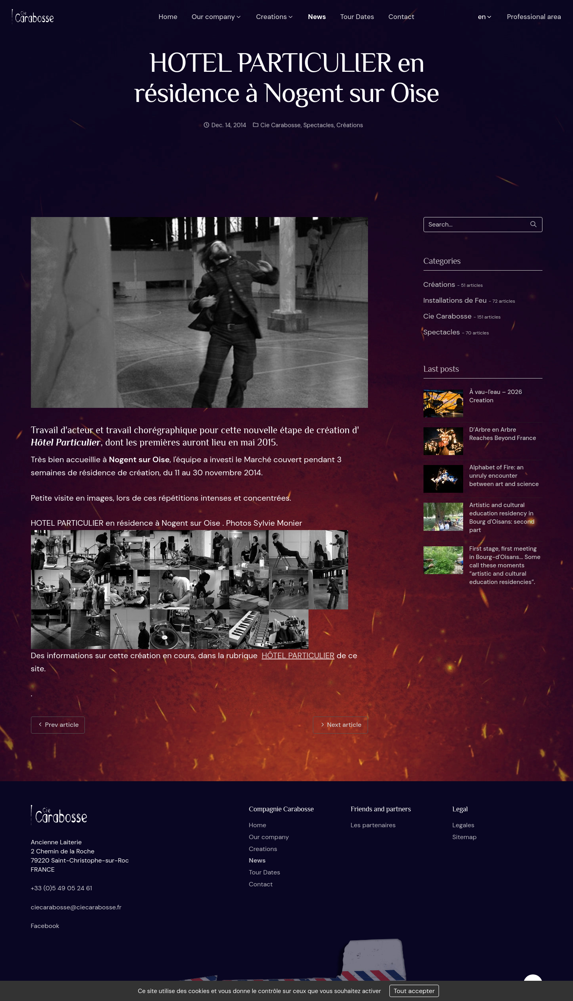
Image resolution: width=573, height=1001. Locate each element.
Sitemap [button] (464, 837)
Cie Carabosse (280, 130)
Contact (261, 884)
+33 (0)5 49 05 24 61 (61, 888)
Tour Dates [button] (357, 16)
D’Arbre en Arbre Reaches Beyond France (503, 434)
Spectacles (318, 130)
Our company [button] (217, 16)
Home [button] (168, 16)
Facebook (45, 926)
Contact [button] (401, 16)
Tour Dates (264, 872)
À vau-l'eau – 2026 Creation (496, 396)
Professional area (534, 16)
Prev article (58, 724)
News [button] (317, 16)
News (257, 860)
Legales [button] (463, 825)
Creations (263, 849)
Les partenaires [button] (373, 825)
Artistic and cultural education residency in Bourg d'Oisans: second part (502, 517)
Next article (340, 724)
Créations (350, 130)
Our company (269, 837)
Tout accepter (414, 991)
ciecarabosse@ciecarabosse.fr (76, 907)
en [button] (485, 16)
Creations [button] (275, 16)
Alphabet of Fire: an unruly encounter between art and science (504, 475)
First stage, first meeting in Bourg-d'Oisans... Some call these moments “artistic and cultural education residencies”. (505, 565)
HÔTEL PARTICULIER (298, 655)
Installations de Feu (470, 300)
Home (257, 825)
